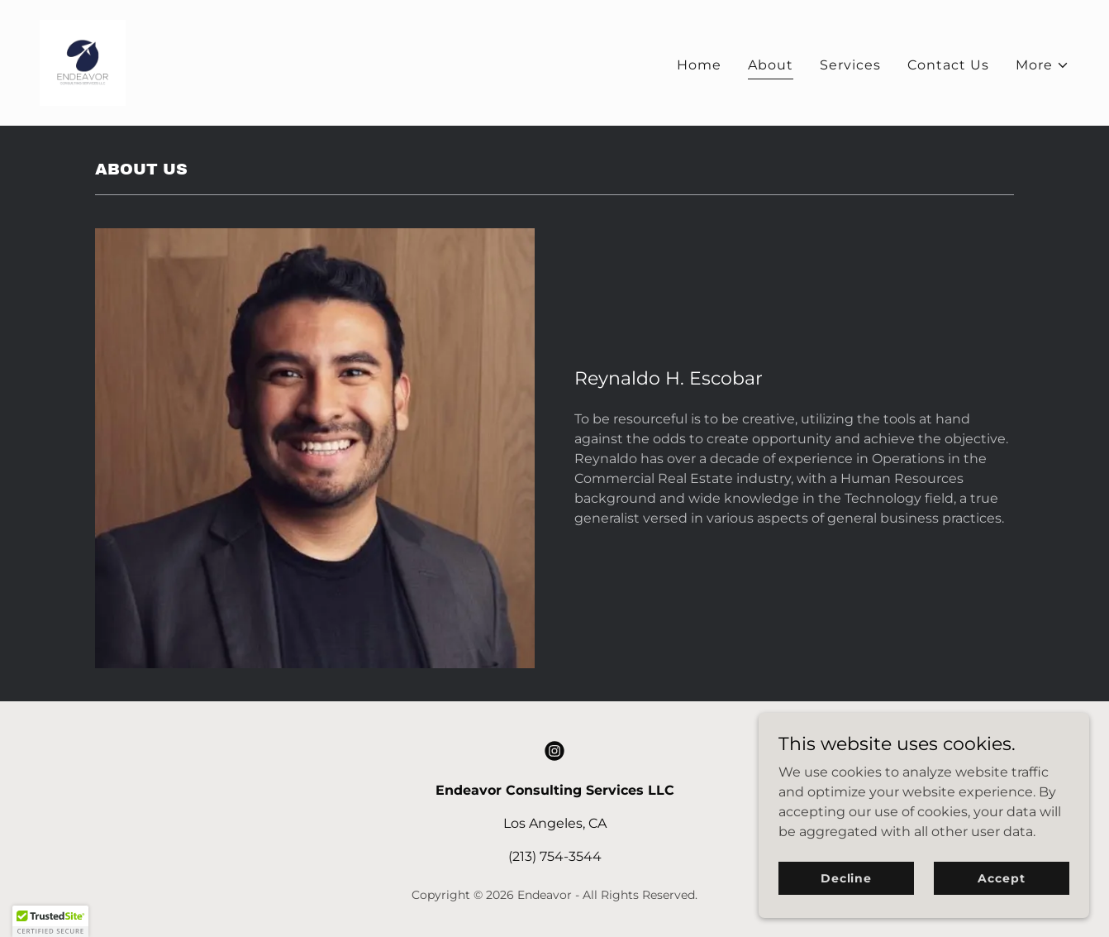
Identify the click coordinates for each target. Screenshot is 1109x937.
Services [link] (850, 65)
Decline (846, 900)
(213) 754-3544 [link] (555, 856)
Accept (1001, 900)
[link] (83, 61)
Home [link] (699, 65)
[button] (1042, 65)
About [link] (770, 65)
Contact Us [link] (948, 65)
